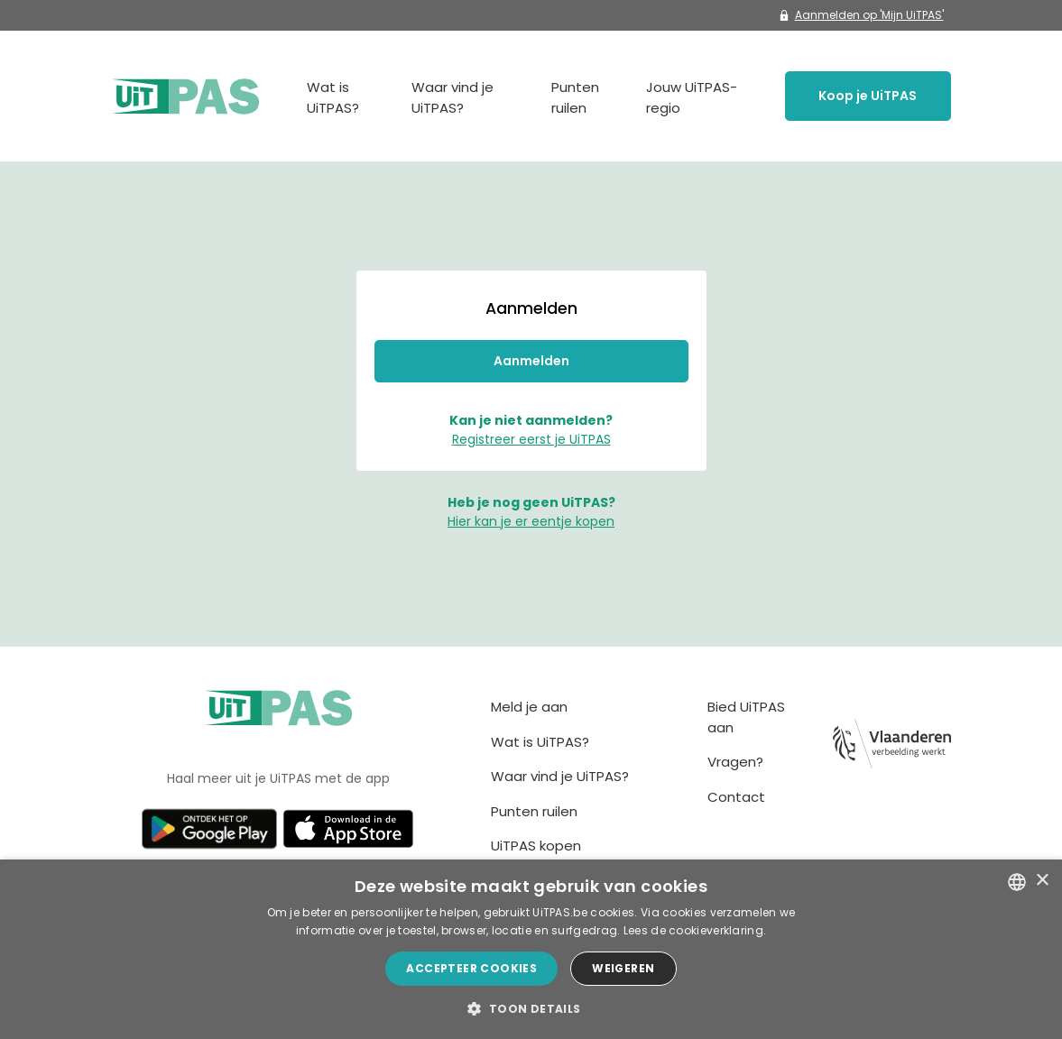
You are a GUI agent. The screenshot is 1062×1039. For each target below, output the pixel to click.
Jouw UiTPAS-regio (691, 97)
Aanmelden (531, 361)
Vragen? (735, 761)
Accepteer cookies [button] (471, 968)
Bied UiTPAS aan (746, 717)
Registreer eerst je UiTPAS (531, 439)
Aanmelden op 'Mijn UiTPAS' (861, 15)
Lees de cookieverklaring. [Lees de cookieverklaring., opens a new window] (695, 930)
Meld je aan (529, 706)
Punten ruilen (575, 97)
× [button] (1041, 880)
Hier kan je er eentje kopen (531, 521)
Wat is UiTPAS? (333, 97)
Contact (736, 796)
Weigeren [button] (623, 968)
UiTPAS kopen (536, 845)
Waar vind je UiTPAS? (452, 97)
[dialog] (531, 949)
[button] (530, 1008)
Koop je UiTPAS (867, 96)
